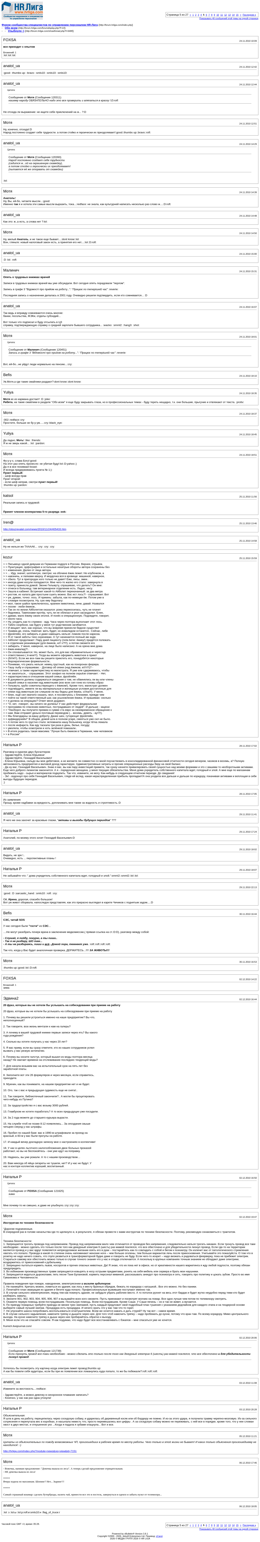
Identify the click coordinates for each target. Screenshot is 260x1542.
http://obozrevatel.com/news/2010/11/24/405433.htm (34, 529)
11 (221, 15)
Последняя (249, 15)
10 (218, 15)
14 (233, 15)
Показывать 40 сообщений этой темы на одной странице (228, 18)
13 (229, 15)
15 (237, 15)
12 (225, 15)
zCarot (159, 1536)
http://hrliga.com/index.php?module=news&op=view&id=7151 (40, 1451)
